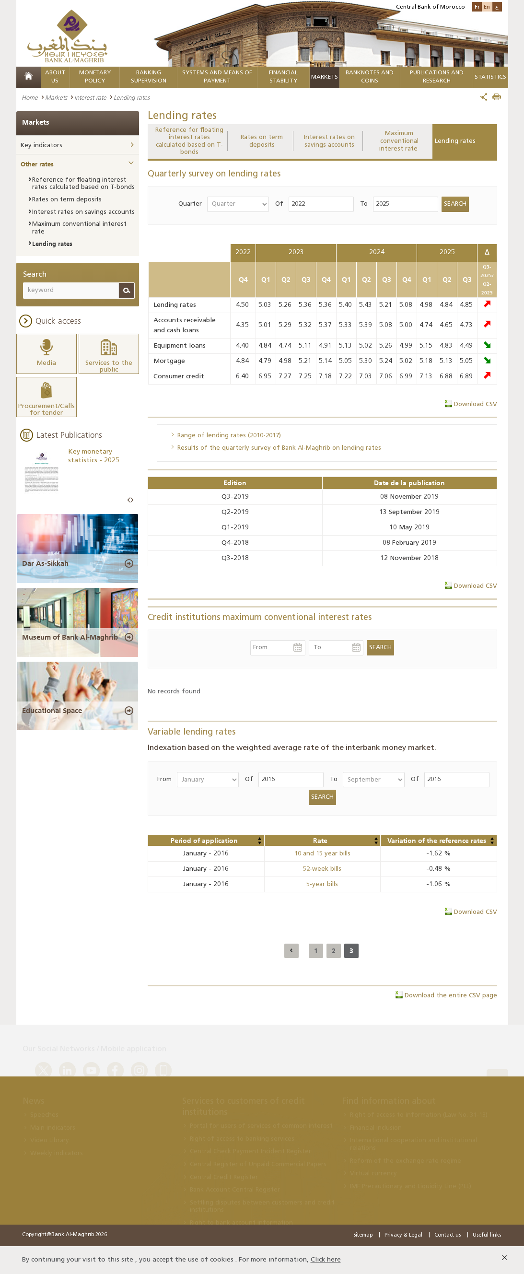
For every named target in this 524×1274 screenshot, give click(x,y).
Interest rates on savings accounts (329, 141)
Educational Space (52, 710)
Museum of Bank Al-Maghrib (70, 637)
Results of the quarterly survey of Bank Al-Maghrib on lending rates (279, 448)
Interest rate (90, 97)
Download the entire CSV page (451, 996)
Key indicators (41, 145)
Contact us (447, 1235)
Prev (129, 500)
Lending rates (455, 141)
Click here (326, 1259)
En (487, 6)
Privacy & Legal (403, 1235)
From (164, 779)
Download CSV (475, 404)
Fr (477, 6)
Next (131, 500)
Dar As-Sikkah (45, 563)
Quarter (190, 204)
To (364, 204)
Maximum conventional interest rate (399, 141)
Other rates (37, 164)
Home (30, 97)
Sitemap (363, 1235)
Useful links (487, 1235)
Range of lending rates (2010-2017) (229, 435)
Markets (324, 77)
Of (279, 204)
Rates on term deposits (262, 141)
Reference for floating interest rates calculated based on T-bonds (189, 141)
